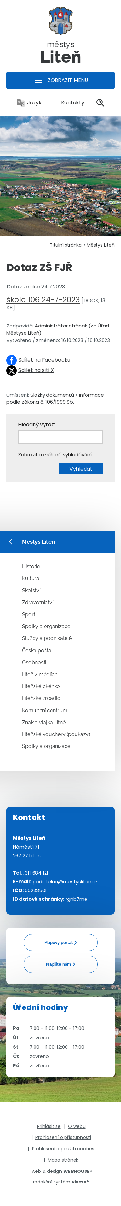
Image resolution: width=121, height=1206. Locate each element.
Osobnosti (34, 662)
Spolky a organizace (46, 626)
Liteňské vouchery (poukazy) (56, 734)
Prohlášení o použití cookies (63, 1148)
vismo (80, 1182)
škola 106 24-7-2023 (43, 300)
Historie (31, 566)
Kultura (30, 578)
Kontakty (69, 102)
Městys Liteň (101, 245)
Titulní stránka (66, 245)
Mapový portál (58, 942)
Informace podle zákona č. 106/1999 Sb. (55, 398)
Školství (31, 591)
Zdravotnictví (37, 602)
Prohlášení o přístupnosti (63, 1137)
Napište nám (58, 964)
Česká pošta (36, 650)
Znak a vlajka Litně (44, 722)
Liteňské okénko (41, 686)
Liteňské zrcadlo (41, 698)
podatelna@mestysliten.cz (65, 881)
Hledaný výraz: (36, 424)
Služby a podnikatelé (47, 638)
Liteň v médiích (39, 674)
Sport (28, 614)
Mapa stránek (63, 1160)
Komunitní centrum (44, 710)
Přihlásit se (49, 1126)
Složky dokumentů (52, 395)
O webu (77, 1126)
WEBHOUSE (77, 1171)
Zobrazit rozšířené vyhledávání (55, 454)
